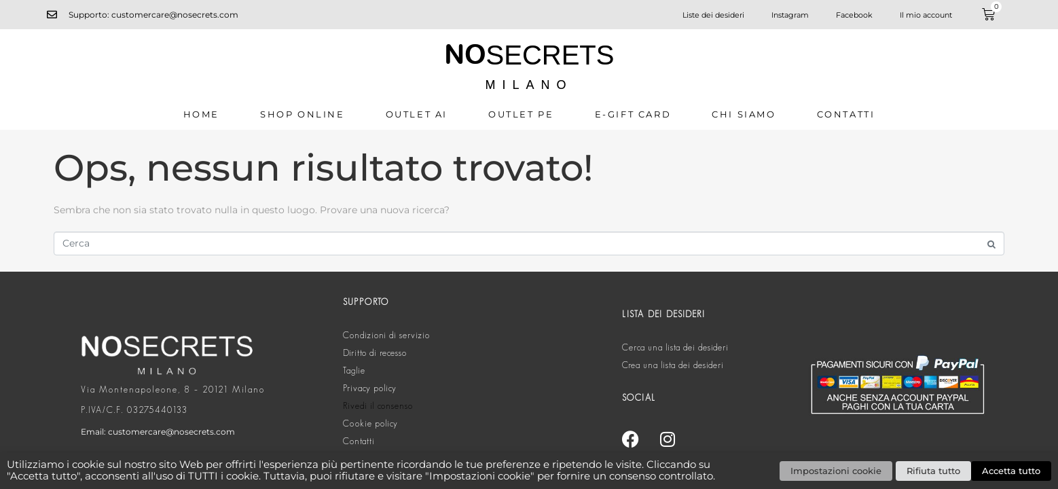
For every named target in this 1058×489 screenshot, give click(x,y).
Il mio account (926, 15)
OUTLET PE (520, 114)
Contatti (846, 114)
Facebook (854, 15)
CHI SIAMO (744, 114)
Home (201, 114)
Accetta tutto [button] (1011, 470)
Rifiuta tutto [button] (933, 470)
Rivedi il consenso (378, 406)
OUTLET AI (417, 114)
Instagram (790, 15)
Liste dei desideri (713, 15)
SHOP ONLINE (302, 114)
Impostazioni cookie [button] (835, 470)
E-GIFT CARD (633, 114)
